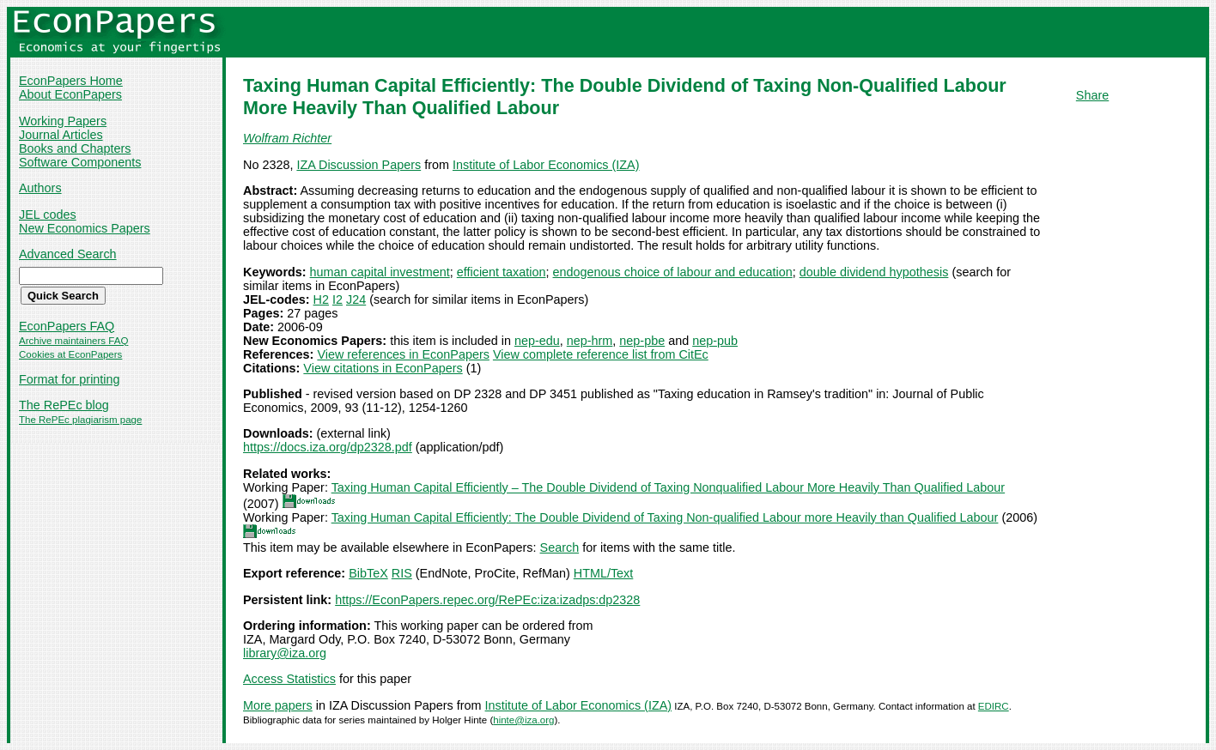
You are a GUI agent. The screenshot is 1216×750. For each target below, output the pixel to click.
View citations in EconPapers (382, 368)
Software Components (80, 162)
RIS (402, 573)
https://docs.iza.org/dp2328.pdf (327, 447)
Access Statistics (289, 679)
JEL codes (47, 214)
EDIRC (993, 706)
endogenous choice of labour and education (673, 272)
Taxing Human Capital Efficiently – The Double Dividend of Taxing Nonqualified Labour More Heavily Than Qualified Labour (668, 487)
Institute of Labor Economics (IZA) (546, 165)
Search (560, 547)
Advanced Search (68, 254)
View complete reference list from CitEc (600, 354)
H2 (321, 299)
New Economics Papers (84, 228)
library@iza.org (284, 653)
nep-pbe (642, 341)
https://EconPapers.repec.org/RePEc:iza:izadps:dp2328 (487, 600)
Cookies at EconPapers (70, 354)
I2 (337, 299)
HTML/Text (604, 573)
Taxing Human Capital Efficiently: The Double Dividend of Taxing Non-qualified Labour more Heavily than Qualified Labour (665, 517)
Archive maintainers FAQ (73, 341)
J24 (356, 299)
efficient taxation (501, 272)
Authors (40, 188)
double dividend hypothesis (874, 272)
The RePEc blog (64, 405)
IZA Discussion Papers (358, 165)
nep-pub (715, 341)
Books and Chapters (75, 148)
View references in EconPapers (403, 354)
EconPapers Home (71, 81)
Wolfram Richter (287, 138)
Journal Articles (61, 135)
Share (1092, 95)
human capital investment (380, 272)
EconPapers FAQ (66, 326)
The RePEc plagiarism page (80, 419)
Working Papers (62, 121)
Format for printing (69, 379)
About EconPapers (70, 94)
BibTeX (368, 573)
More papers (278, 705)
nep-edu (537, 341)
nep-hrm (590, 341)
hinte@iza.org (523, 720)
